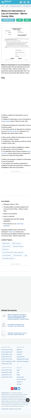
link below (11, 231)
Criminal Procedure (6, 255)
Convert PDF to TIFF (6, 377)
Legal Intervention (6, 246)
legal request (6, 121)
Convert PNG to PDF (6, 354)
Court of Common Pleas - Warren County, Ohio (12, 252)
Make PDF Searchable (22, 361)
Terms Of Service (21, 379)
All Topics (19, 384)
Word (27, 20)
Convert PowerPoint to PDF (8, 361)
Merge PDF (20, 352)
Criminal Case (5, 249)
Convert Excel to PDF (6, 352)
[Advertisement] (15, 96)
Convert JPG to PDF (6, 363)
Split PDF (19, 349)
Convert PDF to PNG (6, 372)
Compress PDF (21, 356)
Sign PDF (19, 354)
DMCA (18, 374)
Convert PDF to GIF (6, 374)
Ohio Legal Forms (18, 255)
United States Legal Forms (8, 258)
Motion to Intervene (16, 243)
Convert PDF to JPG (6, 370)
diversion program (12, 131)
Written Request (6, 243)
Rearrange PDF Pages (23, 359)
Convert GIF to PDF (6, 356)
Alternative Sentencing (18, 246)
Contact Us (19, 381)
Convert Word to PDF (6, 349)
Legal (25, 255)
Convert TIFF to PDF (6, 359)
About (18, 370)
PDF (19, 20)
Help (18, 372)
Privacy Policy (20, 377)
